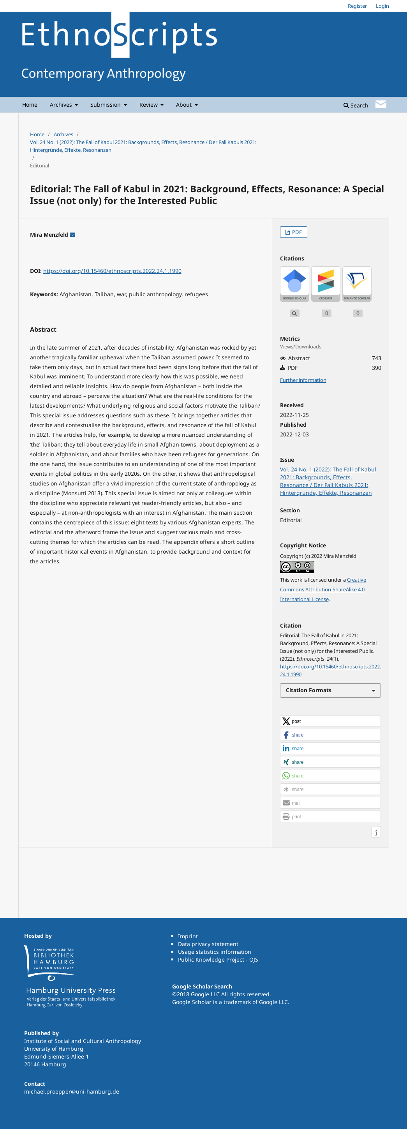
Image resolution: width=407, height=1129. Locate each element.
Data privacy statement (208, 944)
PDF (296, 232)
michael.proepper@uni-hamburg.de (71, 1091)
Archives (62, 104)
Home (29, 104)
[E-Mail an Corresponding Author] (72, 234)
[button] (330, 721)
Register (357, 5)
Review (149, 104)
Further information (303, 379)
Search (356, 105)
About (184, 104)
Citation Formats (308, 690)
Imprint (188, 936)
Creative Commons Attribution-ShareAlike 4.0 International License (323, 589)
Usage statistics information (214, 951)
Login (382, 5)
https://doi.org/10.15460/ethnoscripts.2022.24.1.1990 (112, 270)
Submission (106, 104)
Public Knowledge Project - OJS (218, 959)
